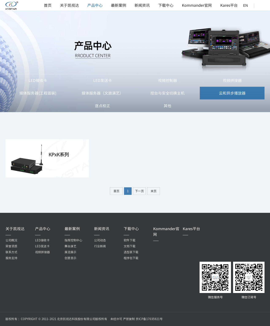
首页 (47, 5)
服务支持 (11, 258)
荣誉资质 (11, 246)
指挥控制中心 (73, 240)
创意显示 (70, 258)
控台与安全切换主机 (167, 93)
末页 (154, 192)
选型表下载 (131, 252)
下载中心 (165, 5)
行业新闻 (100, 246)
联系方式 (11, 252)
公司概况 (11, 240)
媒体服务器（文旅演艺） (102, 93)
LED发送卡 (102, 80)
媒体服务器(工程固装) (37, 93)
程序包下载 (131, 258)
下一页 (139, 192)
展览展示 (70, 252)
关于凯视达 (69, 5)
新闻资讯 (142, 5)
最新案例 (118, 5)
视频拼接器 (232, 80)
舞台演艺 (70, 246)
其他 (167, 106)
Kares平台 (229, 5)
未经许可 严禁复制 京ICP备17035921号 (136, 319)
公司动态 (100, 240)
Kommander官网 (197, 5)
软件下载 (129, 240)
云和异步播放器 (232, 93)
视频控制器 (167, 80)
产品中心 (95, 5)
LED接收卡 (37, 80)
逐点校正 (102, 106)
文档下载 (129, 246)
